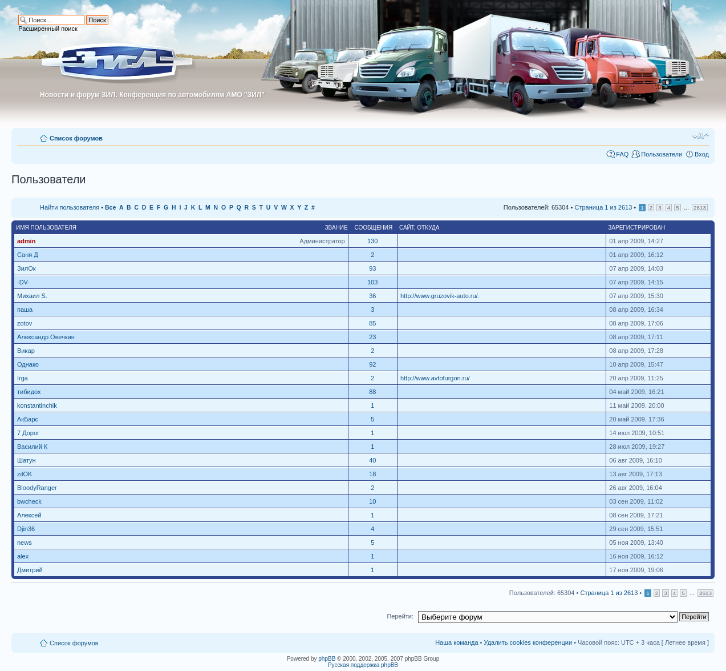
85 (372, 323)
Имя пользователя (46, 227)
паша (25, 309)
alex (23, 556)
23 (372, 337)
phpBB (326, 659)
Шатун (26, 460)
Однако (28, 364)
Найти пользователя (69, 207)
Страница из (603, 207)
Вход (702, 154)
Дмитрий (30, 569)
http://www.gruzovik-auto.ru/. (440, 295)
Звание (336, 227)
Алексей (29, 515)
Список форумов (76, 138)
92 (372, 364)
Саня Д (27, 254)
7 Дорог (28, 432)
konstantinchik (37, 405)
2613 (699, 207)
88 (372, 391)
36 (372, 295)
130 (372, 241)
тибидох (29, 391)
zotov (24, 323)
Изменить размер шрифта (700, 136)
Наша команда (456, 642)
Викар (26, 350)
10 (372, 501)
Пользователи (661, 154)
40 (372, 460)
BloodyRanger (37, 487)
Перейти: (400, 616)
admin (26, 241)
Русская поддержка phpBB (363, 665)
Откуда (428, 227)
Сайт (406, 227)
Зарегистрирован (636, 227)
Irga (22, 378)
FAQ (622, 154)
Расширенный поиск (48, 28)
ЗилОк (26, 268)
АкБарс (27, 419)
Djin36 (26, 528)
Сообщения (373, 227)
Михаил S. (32, 295)
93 (372, 268)
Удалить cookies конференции (528, 642)
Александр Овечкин (46, 337)
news (24, 542)
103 (372, 282)
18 (372, 474)
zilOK (24, 474)
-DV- (23, 282)
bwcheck (29, 501)
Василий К (32, 446)
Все (110, 207)
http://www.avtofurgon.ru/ (435, 378)
